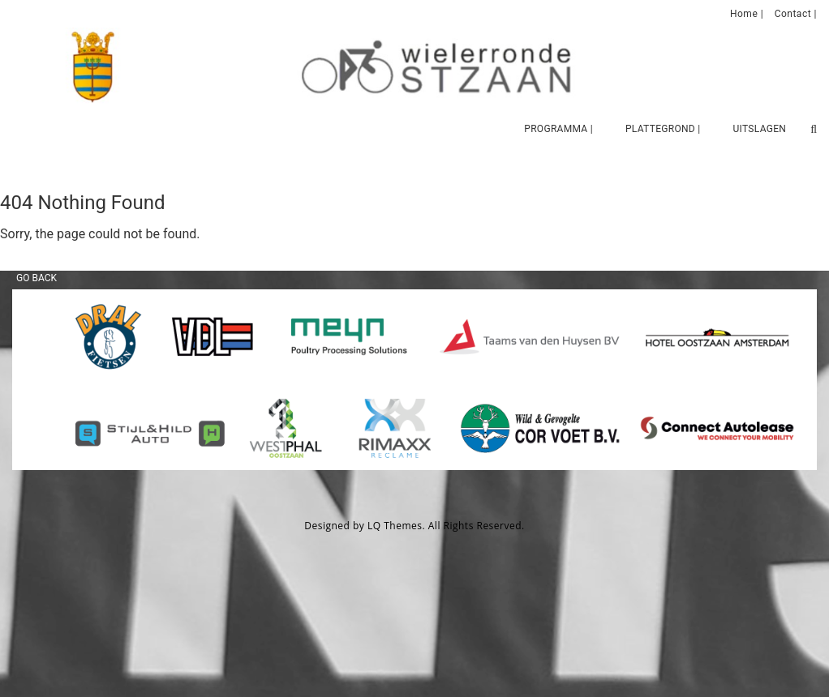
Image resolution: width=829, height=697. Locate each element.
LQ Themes (395, 525)
